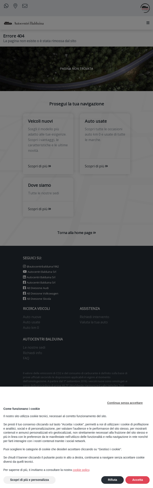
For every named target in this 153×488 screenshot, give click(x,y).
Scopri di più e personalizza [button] (29, 479)
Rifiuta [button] (112, 479)
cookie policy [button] (81, 470)
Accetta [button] (137, 479)
